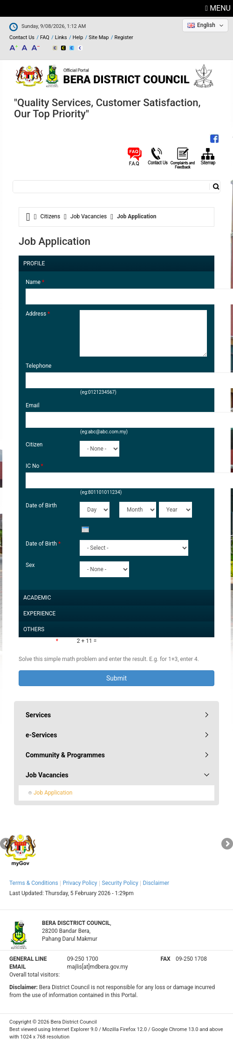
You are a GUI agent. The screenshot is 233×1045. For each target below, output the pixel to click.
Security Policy (120, 883)
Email (33, 405)
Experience (39, 611)
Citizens (51, 216)
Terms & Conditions (33, 883)
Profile (34, 261)
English (206, 25)
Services (38, 715)
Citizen (34, 444)
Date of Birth (41, 505)
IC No (34, 466)
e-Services (41, 735)
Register (123, 37)
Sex (30, 565)
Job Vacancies (88, 216)
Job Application (53, 792)
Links (61, 37)
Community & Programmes (65, 755)
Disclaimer (156, 883)
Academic (37, 595)
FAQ (44, 37)
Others (33, 627)
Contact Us (21, 37)
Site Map (99, 37)
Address (38, 313)
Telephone (38, 366)
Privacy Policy (80, 883)
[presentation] (85, 529)
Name (35, 282)
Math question (38, 641)
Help (78, 37)
